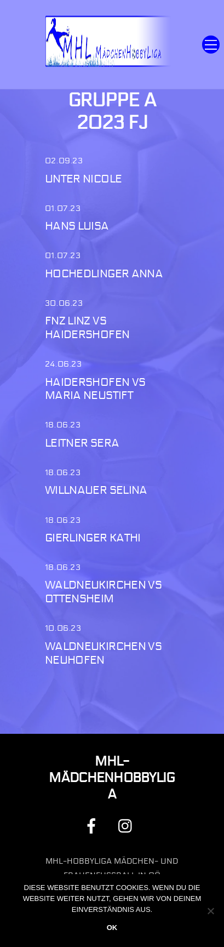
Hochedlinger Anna (104, 274)
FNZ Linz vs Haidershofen (87, 327)
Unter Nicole (83, 179)
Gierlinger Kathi (93, 538)
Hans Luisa (77, 226)
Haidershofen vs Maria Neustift (95, 389)
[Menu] (211, 45)
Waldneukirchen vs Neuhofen (103, 653)
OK (112, 927)
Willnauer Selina (96, 490)
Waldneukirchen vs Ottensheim (103, 592)
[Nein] (210, 910)
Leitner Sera (82, 443)
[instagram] (128, 825)
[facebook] (93, 825)
